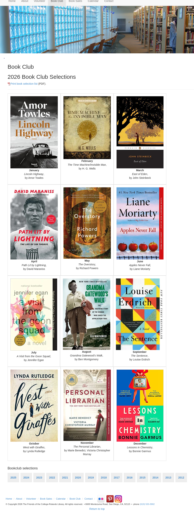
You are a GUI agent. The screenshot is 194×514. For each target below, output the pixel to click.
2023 (39, 477)
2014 (155, 477)
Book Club (75, 498)
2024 (26, 477)
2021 (65, 477)
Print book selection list (23, 83)
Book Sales (46, 498)
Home (9, 498)
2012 (181, 477)
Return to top (97, 508)
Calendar (61, 498)
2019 (91, 477)
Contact (88, 498)
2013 (168, 477)
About (19, 498)
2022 (52, 477)
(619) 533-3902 (147, 504)
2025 (13, 477)
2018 (104, 477)
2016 (129, 477)
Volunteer (31, 498)
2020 (78, 477)
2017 (117, 477)
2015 (143, 477)
